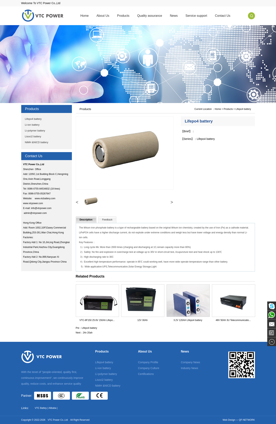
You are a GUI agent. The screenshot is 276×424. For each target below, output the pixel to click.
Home (84, 15)
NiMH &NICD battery (36, 142)
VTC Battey (41, 408)
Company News (190, 362)
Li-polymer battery (35, 130)
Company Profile (148, 362)
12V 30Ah (142, 320)
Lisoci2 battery (33, 136)
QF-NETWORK (247, 420)
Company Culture (148, 368)
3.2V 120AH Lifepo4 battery (188, 320)
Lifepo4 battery (33, 118)
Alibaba (52, 408)
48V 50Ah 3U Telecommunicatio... (233, 320)
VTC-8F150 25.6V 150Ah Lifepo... (97, 320)
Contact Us (222, 15)
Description (86, 219)
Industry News (189, 368)
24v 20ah (87, 332)
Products (123, 15)
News (174, 15)
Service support (196, 15)
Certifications (146, 374)
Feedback (107, 219)
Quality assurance (149, 15)
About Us (102, 15)
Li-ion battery (32, 124)
